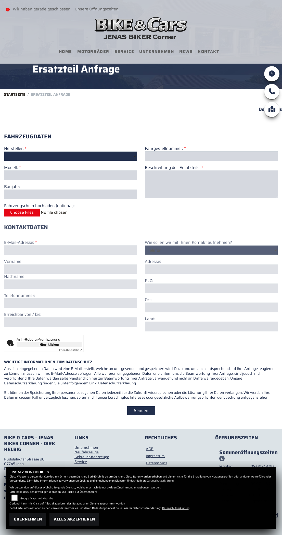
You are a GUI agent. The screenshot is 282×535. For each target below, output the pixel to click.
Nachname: (14, 293)
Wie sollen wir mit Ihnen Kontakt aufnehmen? (188, 260)
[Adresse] (211, 286)
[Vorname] (70, 286)
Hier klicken (49, 344)
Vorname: (13, 278)
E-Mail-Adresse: (20, 260)
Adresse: (153, 279)
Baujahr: (12, 187)
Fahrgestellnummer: (164, 148)
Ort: (148, 317)
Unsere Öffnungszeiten (97, 9)
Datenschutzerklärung (117, 383)
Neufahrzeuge (86, 452)
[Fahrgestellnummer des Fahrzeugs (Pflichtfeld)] (211, 156)
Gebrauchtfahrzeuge (91, 457)
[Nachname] (70, 301)
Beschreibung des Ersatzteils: (174, 167)
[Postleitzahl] (211, 305)
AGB (149, 449)
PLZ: (149, 298)
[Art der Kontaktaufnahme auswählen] (211, 267)
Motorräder (93, 51)
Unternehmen (156, 51)
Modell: (11, 168)
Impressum (155, 456)
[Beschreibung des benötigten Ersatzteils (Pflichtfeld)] (211, 184)
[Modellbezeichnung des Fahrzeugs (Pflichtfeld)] (70, 175)
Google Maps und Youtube (36, 498)
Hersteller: (14, 148)
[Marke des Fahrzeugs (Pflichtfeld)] (70, 156)
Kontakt (208, 51)
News (186, 51)
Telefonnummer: (19, 312)
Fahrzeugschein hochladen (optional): (39, 206)
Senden (141, 410)
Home (65, 51)
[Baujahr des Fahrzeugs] (70, 194)
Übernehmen (28, 519)
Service (124, 51)
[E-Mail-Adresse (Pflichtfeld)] (70, 267)
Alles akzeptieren (74, 519)
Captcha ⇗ (70, 350)
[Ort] (211, 324)
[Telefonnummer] (70, 320)
